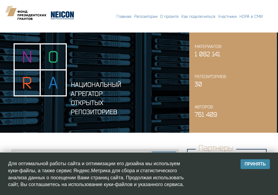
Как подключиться (198, 16)
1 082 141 (207, 54)
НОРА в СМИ (251, 16)
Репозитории (145, 16)
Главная (123, 16)
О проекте (169, 16)
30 (198, 84)
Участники (227, 16)
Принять (255, 164)
